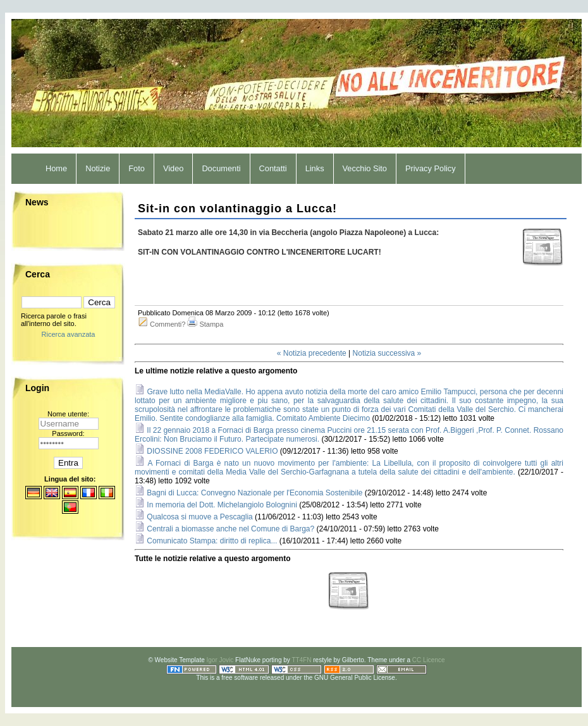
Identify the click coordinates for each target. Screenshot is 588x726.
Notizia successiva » (387, 353)
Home (56, 168)
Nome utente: (68, 414)
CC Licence (428, 659)
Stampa (211, 324)
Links (314, 168)
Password (67, 433)
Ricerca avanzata (68, 334)
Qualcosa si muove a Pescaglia (199, 516)
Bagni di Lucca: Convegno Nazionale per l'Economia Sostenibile (254, 492)
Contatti (273, 168)
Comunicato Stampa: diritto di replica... (212, 540)
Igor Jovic (220, 659)
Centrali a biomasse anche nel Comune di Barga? (230, 528)
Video (173, 168)
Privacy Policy (430, 168)
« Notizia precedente (311, 353)
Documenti (221, 168)
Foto (136, 168)
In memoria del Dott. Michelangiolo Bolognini (222, 504)
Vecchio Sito (365, 168)
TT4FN (301, 659)
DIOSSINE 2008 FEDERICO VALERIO (212, 451)
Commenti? (167, 324)
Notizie (97, 168)
